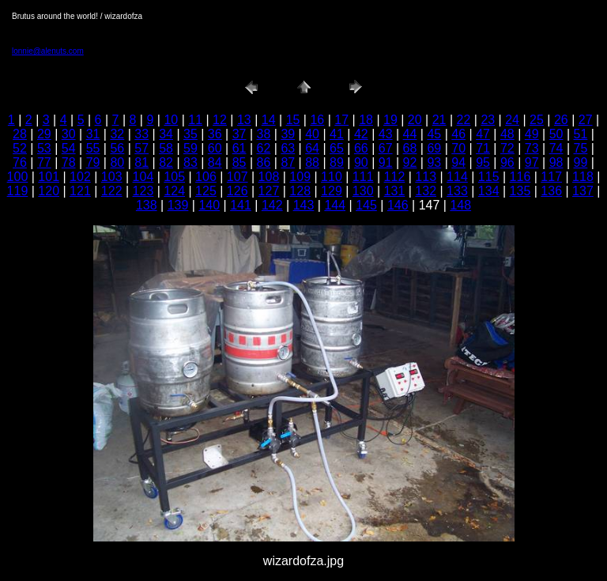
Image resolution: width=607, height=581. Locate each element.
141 (240, 205)
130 (363, 191)
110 (331, 176)
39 (288, 134)
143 (304, 205)
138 (146, 205)
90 (361, 162)
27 (586, 119)
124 (174, 191)
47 (483, 134)
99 (581, 162)
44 (410, 134)
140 (209, 205)
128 (300, 191)
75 (581, 148)
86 (264, 162)
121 (80, 191)
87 (288, 162)
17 (341, 119)
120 (48, 191)
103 (112, 176)
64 (312, 148)
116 (520, 176)
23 (488, 119)
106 (206, 176)
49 (532, 134)
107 (237, 176)
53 (44, 148)
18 (366, 119)
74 (556, 148)
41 (337, 134)
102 (80, 176)
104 (143, 176)
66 (361, 148)
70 (458, 148)
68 (410, 148)
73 (532, 148)
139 (178, 205)
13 (244, 119)
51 (581, 134)
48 (507, 134)
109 (300, 176)
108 (269, 176)
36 (215, 134)
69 (434, 148)
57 (141, 148)
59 (190, 148)
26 (561, 119)
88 (312, 162)
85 (239, 162)
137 (583, 191)
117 (551, 176)
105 (174, 176)
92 (410, 162)
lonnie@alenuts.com (48, 51)
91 (386, 162)
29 (44, 134)
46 (458, 134)
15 (293, 119)
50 (556, 134)
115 (489, 176)
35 (190, 134)
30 (69, 134)
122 (112, 191)
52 (20, 148)
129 (331, 191)
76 (20, 162)
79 (93, 162)
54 (69, 148)
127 (269, 191)
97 (532, 162)
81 (141, 162)
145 (366, 205)
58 (166, 148)
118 (583, 176)
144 (334, 205)
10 (171, 119)
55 (93, 148)
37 (239, 134)
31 (93, 134)
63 (288, 148)
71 (483, 148)
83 (190, 162)
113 (425, 176)
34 (166, 134)
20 (415, 119)
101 (48, 176)
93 (434, 162)
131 (394, 191)
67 (386, 148)
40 (312, 134)
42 (361, 134)
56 (117, 148)
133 (457, 191)
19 (390, 119)
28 (20, 134)
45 (434, 134)
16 (317, 119)
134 (489, 191)
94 (458, 162)
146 (398, 205)
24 (512, 119)
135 (520, 191)
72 (507, 148)
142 (272, 205)
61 (239, 148)
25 (537, 119)
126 (237, 191)
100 (17, 176)
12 (220, 119)
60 (215, 148)
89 (337, 162)
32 (117, 134)
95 (483, 162)
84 (215, 162)
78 (69, 162)
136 (551, 191)
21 (439, 119)
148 (460, 205)
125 (206, 191)
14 (269, 119)
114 (457, 176)
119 (17, 191)
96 (507, 162)
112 (394, 176)
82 (166, 162)
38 (264, 134)
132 (425, 191)
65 (337, 148)
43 (386, 134)
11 (195, 119)
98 (556, 162)
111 (363, 176)
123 (143, 191)
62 (264, 148)
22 (464, 119)
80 (117, 162)
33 (141, 134)
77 (44, 162)
